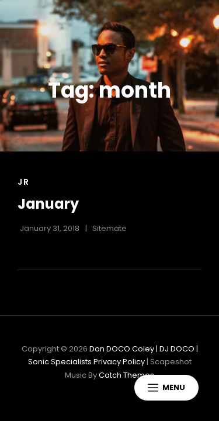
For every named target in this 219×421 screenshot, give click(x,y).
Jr (24, 182)
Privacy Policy (119, 361)
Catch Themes (126, 375)
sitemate (109, 228)
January (48, 203)
